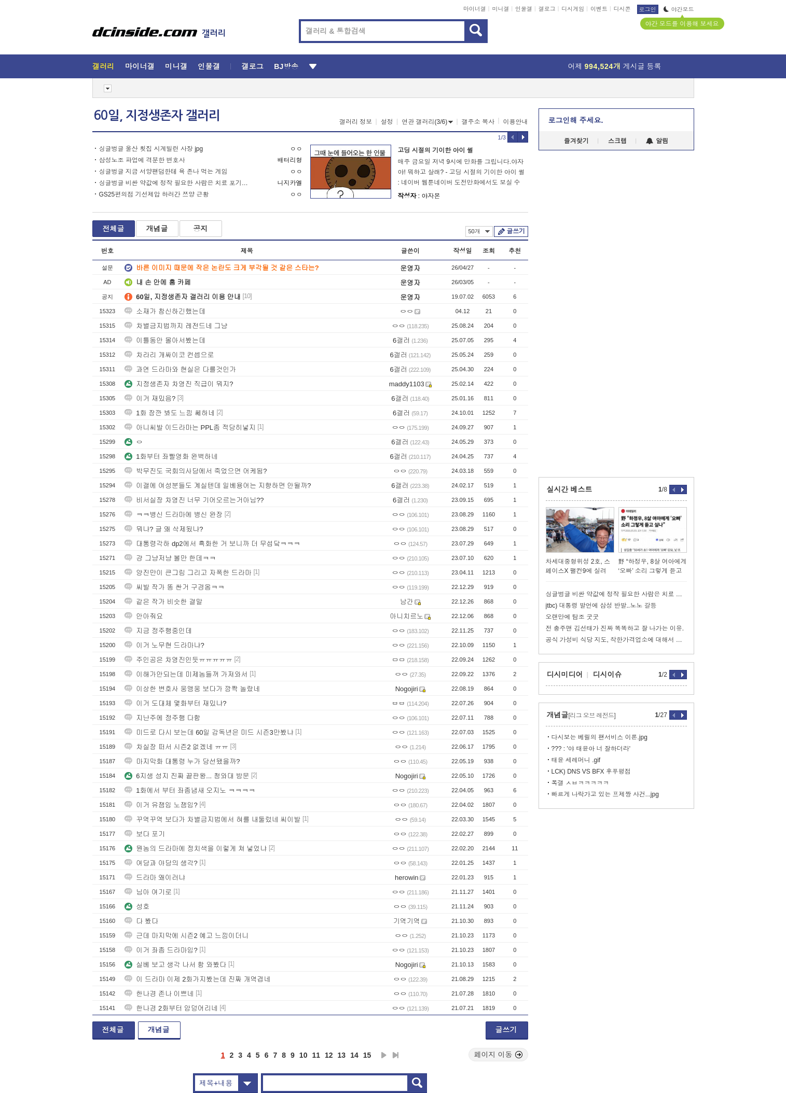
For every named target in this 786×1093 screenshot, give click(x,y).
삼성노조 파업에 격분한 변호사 (142, 160)
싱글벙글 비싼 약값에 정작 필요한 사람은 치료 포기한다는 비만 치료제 (176, 183)
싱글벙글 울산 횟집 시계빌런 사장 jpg (151, 148)
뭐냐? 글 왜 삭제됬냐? (164, 529)
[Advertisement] (45, 395)
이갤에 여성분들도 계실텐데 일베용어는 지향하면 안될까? (218, 485)
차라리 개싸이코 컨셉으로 (169, 355)
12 (329, 1055)
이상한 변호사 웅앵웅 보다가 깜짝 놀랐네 (192, 689)
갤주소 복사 (478, 121)
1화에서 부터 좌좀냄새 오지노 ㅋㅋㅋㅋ (190, 790)
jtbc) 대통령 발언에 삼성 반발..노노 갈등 (601, 605)
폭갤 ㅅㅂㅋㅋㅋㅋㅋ (580, 783)
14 (354, 1055)
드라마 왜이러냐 (155, 877)
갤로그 (547, 9)
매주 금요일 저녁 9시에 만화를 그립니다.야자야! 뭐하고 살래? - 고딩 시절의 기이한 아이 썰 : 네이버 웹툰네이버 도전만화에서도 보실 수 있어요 (461, 173)
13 (342, 1055)
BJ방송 (286, 66)
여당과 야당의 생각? (161, 863)
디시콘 (622, 9)
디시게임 (572, 9)
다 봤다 (141, 921)
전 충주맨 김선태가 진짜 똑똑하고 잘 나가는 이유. (615, 628)
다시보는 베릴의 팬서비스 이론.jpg (599, 737)
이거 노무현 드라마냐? (164, 645)
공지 (201, 229)
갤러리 (103, 66)
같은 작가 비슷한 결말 (163, 602)
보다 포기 (145, 834)
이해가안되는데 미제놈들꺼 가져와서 (186, 674)
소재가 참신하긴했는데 (165, 311)
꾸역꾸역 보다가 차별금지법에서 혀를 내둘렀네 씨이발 (212, 819)
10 (303, 1055)
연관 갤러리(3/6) (427, 121)
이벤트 (599, 9)
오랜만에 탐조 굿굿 (572, 617)
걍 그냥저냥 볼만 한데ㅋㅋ (170, 558)
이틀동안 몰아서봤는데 (165, 340)
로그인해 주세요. (575, 120)
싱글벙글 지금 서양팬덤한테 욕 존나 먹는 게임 (163, 171)
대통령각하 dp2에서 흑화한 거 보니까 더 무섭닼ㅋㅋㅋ (212, 544)
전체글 (114, 229)
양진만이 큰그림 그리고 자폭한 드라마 (188, 573)
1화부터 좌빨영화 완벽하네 (171, 456)
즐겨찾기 (576, 141)
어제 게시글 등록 (614, 66)
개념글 (157, 229)
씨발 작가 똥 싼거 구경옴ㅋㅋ (174, 587)
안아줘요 (144, 616)
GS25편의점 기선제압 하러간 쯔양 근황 (154, 194)
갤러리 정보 (355, 121)
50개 (479, 231)
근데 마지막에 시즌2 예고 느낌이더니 (187, 936)
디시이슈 (607, 674)
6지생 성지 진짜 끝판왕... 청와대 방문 (187, 776)
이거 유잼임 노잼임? (161, 805)
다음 (384, 1055)
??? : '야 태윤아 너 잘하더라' (591, 748)
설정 (387, 121)
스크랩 (617, 141)
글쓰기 (516, 231)
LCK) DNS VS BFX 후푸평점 (591, 771)
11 (316, 1055)
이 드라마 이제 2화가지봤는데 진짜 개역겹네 (197, 979)
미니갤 (500, 9)
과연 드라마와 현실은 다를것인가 (180, 369)
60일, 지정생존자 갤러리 (156, 115)
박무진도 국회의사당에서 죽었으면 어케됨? (196, 471)
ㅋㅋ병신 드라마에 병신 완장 (174, 515)
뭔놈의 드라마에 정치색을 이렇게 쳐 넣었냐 (196, 848)
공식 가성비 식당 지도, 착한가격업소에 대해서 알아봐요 (616, 639)
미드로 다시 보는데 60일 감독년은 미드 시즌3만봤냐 (209, 732)
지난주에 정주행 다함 (162, 718)
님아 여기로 (148, 892)
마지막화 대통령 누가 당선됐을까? (182, 761)
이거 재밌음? (150, 398)
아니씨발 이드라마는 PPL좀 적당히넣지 (190, 427)
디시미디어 (565, 674)
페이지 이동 (498, 1054)
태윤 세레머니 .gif (576, 760)
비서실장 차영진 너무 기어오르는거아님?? (194, 500)
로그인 (647, 9)
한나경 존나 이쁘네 (159, 994)
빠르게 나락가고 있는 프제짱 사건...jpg (605, 794)
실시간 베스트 (569, 489)
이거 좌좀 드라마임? (161, 950)
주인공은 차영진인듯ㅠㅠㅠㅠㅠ (178, 660)
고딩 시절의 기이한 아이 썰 (435, 150)
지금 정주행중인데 (158, 631)
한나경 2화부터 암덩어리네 (171, 1008)
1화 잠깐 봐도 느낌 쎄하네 (170, 413)
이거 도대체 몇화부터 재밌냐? (175, 703)
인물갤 (523, 9)
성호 (137, 906)
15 (367, 1055)
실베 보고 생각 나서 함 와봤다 (175, 965)
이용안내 (515, 121)
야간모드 (679, 9)
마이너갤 (474, 9)
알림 (657, 141)
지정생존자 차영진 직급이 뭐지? (179, 384)
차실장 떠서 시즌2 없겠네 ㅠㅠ (176, 747)
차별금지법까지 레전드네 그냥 (176, 326)
